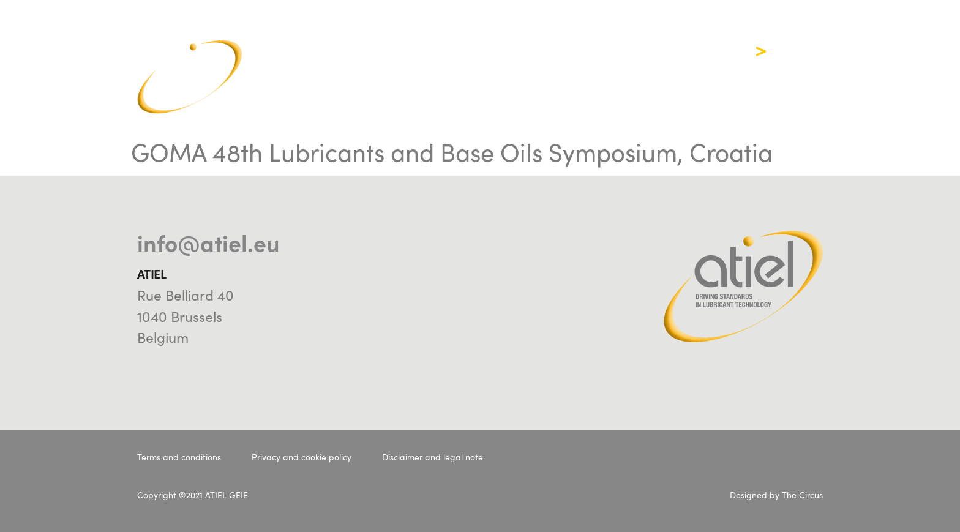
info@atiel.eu (208, 242)
